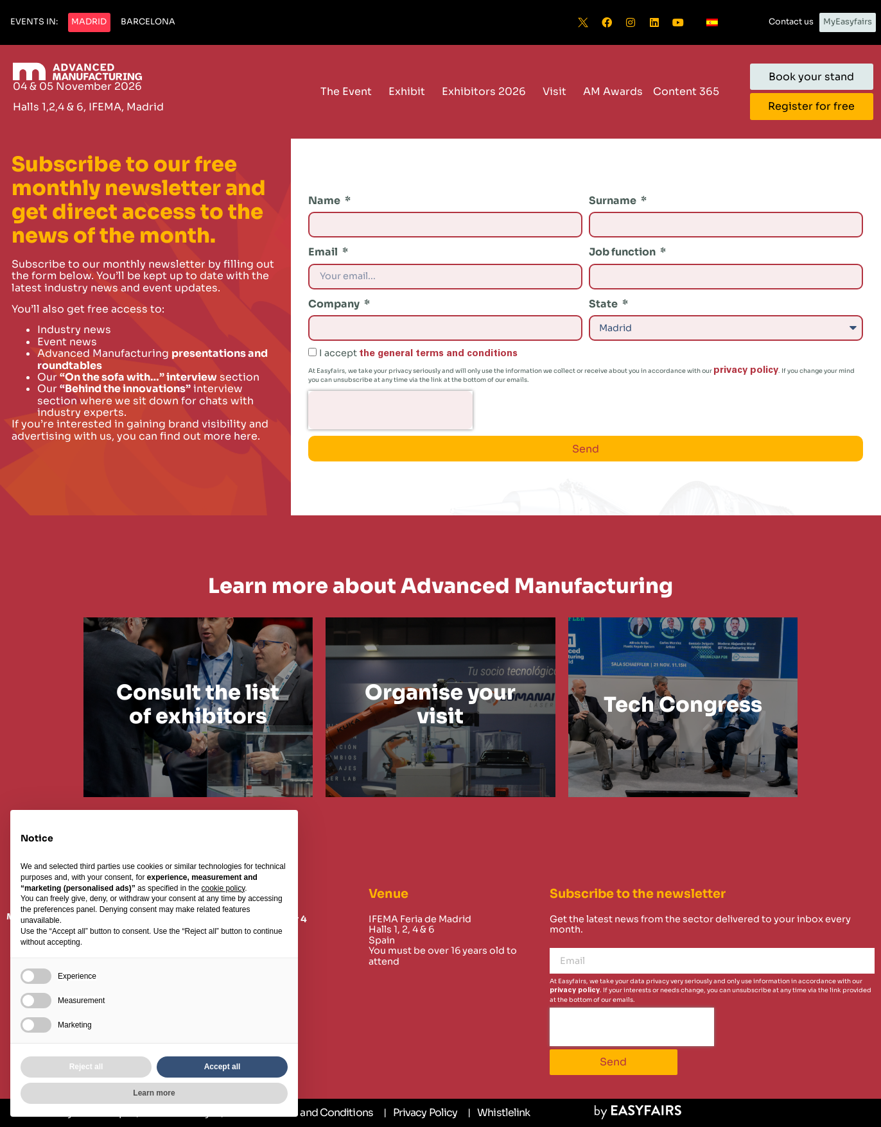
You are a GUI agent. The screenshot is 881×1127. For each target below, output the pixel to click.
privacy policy (745, 370)
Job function (623, 252)
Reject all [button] (86, 1066)
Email (324, 252)
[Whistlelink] (498, 1113)
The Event (349, 91)
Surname (613, 200)
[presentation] (390, 410)
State (604, 304)
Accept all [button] (222, 1066)
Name (325, 200)
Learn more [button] (154, 1092)
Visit (558, 91)
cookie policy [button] (223, 888)
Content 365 (689, 91)
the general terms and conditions (438, 353)
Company (335, 304)
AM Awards (613, 91)
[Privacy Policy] (420, 1113)
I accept (418, 353)
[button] (34, 22)
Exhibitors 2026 (487, 91)
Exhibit (410, 91)
